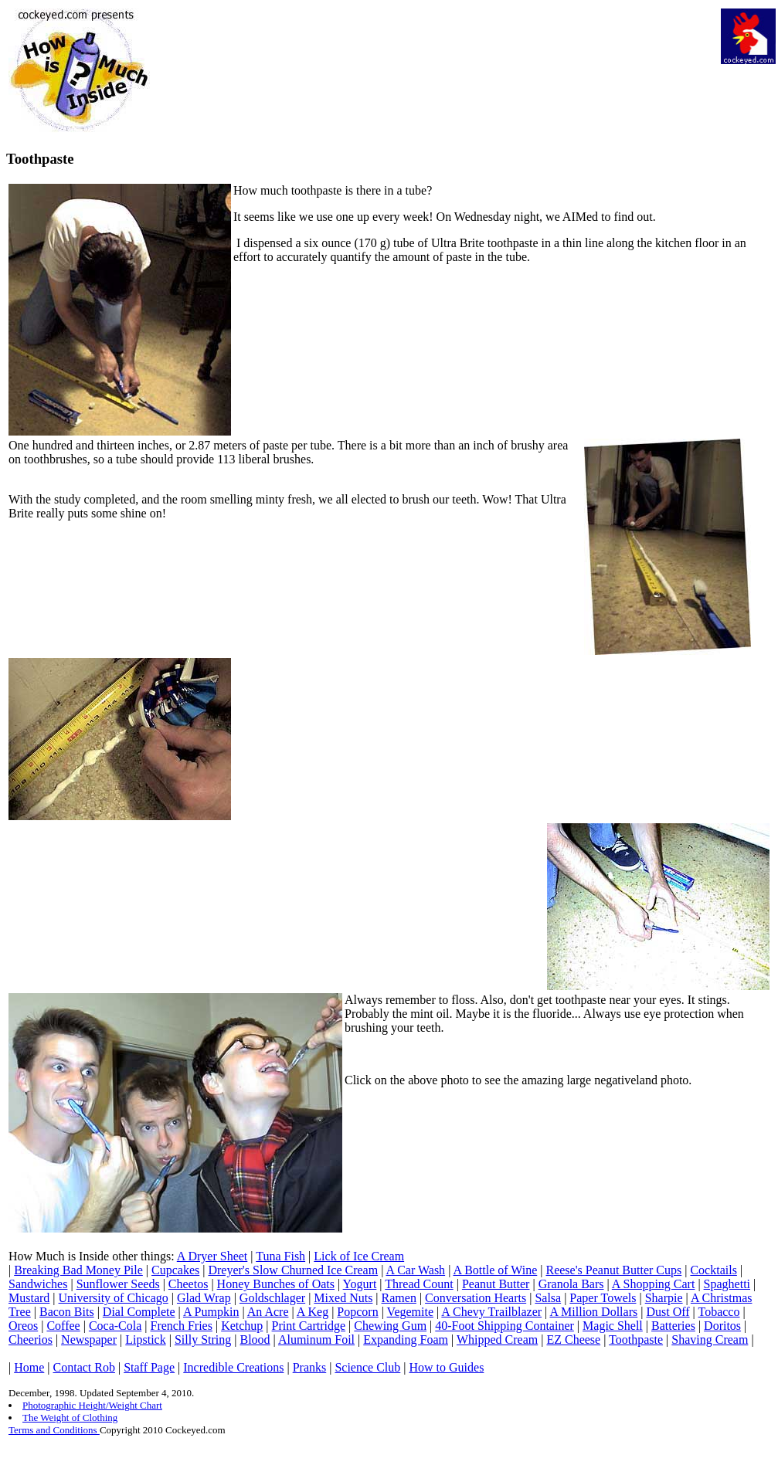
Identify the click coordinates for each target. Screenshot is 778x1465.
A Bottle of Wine (495, 1270)
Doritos (722, 1325)
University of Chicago (113, 1297)
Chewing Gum (390, 1325)
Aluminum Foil (316, 1339)
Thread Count (419, 1283)
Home (29, 1367)
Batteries (673, 1325)
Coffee (63, 1325)
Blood (255, 1339)
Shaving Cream (709, 1339)
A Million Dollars (593, 1311)
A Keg (312, 1311)
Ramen (399, 1297)
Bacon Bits (66, 1311)
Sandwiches (37, 1283)
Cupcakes (175, 1270)
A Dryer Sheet (212, 1256)
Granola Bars (571, 1283)
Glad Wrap (204, 1297)
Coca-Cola (115, 1325)
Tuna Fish (280, 1256)
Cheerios (30, 1339)
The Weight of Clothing (69, 1417)
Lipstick (145, 1339)
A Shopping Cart (653, 1283)
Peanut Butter (496, 1283)
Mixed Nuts (343, 1297)
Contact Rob (84, 1367)
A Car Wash (415, 1270)
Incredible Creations (233, 1367)
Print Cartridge (309, 1325)
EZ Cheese (573, 1339)
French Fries (181, 1325)
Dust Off (667, 1311)
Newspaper (89, 1339)
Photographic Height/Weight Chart (92, 1405)
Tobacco (719, 1311)
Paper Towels (602, 1297)
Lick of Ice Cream (359, 1256)
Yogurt (360, 1283)
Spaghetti (727, 1283)
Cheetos (188, 1283)
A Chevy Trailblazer (491, 1311)
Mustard (28, 1297)
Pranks (310, 1367)
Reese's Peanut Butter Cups (613, 1270)
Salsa (548, 1297)
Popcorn (357, 1311)
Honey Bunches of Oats (276, 1283)
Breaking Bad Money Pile (78, 1270)
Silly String (203, 1339)
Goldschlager (272, 1297)
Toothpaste (636, 1339)
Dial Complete (139, 1311)
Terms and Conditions (54, 1430)
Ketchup (242, 1325)
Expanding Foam (405, 1339)
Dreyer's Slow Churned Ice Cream (293, 1270)
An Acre (268, 1311)
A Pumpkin (211, 1311)
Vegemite (410, 1311)
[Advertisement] (434, 43)
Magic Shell (613, 1325)
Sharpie (664, 1297)
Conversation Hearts (475, 1297)
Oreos (23, 1325)
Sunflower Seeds (118, 1283)
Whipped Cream (497, 1339)
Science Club (367, 1367)
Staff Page (149, 1367)
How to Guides (446, 1367)
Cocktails (713, 1270)
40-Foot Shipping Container (504, 1325)
